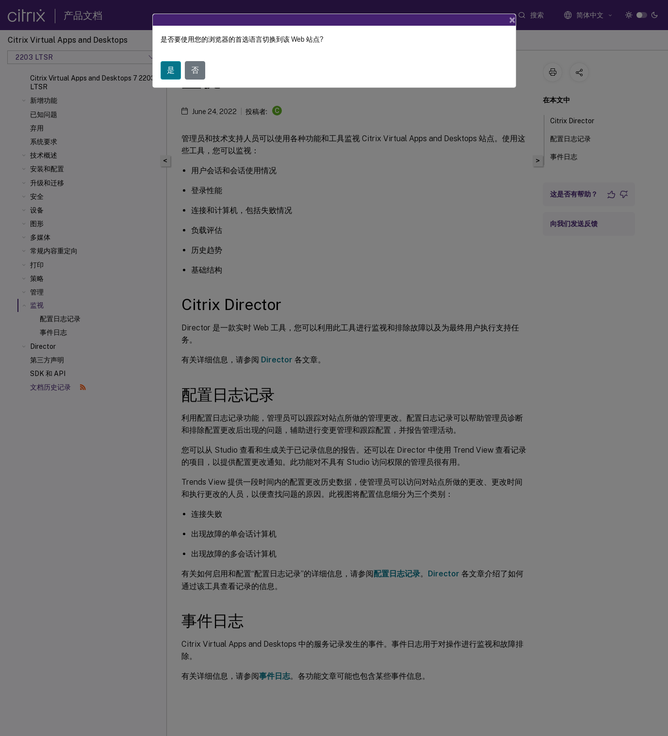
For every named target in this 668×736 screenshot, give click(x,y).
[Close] (512, 19)
